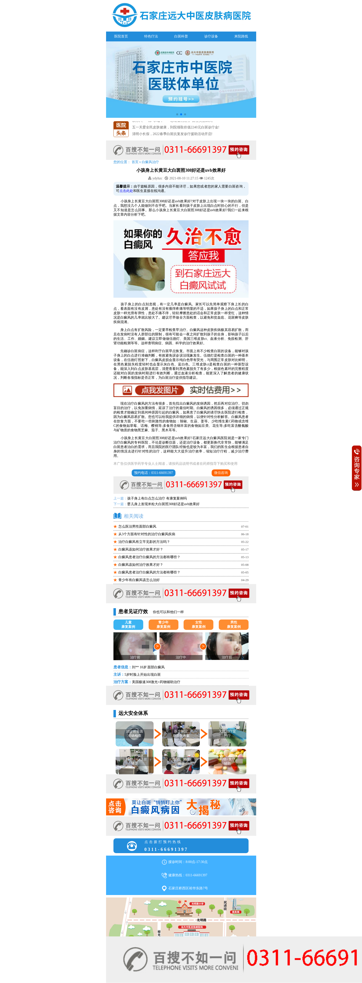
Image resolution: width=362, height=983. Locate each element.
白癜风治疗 (150, 162)
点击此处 (126, 191)
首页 (135, 162)
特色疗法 (151, 36)
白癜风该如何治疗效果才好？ (140, 549)
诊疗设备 (211, 36)
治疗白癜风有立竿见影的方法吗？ (144, 542)
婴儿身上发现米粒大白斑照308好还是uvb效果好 (163, 504)
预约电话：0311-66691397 (153, 473)
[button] (177, 114)
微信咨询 (221, 473)
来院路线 (241, 36)
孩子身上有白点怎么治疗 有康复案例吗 (157, 498)
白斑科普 (181, 36)
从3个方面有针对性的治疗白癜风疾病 (146, 534)
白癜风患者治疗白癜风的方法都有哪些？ (149, 557)
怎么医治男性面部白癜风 (137, 526)
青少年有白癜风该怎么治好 (139, 580)
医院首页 (121, 36)
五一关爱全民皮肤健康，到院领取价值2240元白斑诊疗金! (176, 127)
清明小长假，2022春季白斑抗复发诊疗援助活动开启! (172, 134)
